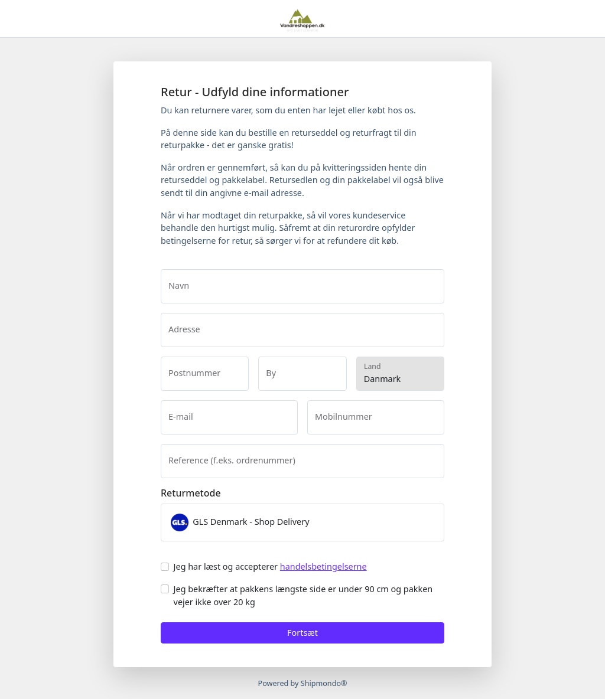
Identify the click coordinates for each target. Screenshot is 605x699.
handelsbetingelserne (323, 566)
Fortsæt (302, 632)
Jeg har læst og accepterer (270, 566)
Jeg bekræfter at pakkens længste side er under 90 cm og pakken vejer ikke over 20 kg (303, 595)
